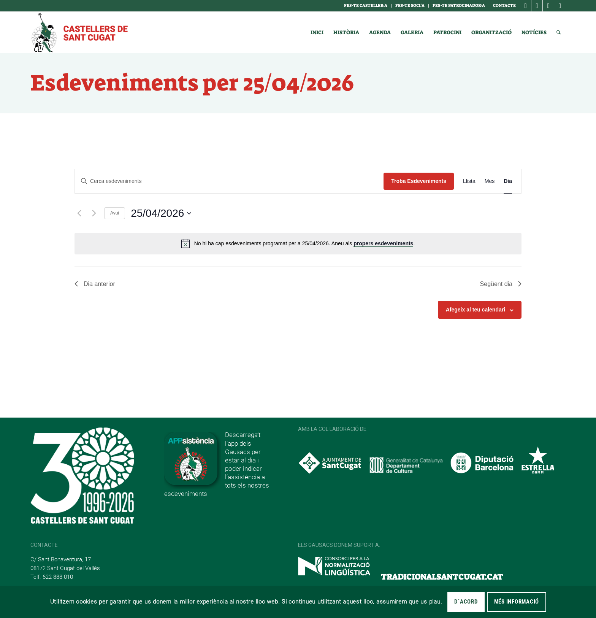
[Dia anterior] (79, 213)
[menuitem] (366, 6)
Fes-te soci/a (410, 5)
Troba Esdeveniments (418, 181)
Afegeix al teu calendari (475, 310)
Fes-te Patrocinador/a (459, 5)
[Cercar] (559, 32)
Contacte (504, 5)
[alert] (298, 243)
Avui (114, 213)
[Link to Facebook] (525, 5)
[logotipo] (79, 32)
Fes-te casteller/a (365, 5)
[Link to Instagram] (536, 5)
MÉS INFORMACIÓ (516, 601)
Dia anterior (94, 284)
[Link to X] (548, 5)
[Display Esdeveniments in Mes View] (490, 181)
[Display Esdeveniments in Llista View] (469, 181)
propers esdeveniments (383, 243)
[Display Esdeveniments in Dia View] (508, 181)
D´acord (465, 601)
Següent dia (501, 284)
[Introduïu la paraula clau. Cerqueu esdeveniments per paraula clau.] (229, 181)
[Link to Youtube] (560, 5)
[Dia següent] (93, 213)
